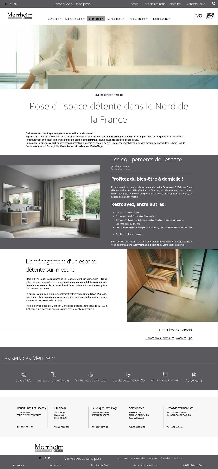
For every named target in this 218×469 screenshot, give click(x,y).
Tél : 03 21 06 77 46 (100, 427)
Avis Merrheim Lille (58, 465)
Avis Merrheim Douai (100, 465)
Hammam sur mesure (159, 338)
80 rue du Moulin (34, 411)
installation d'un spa (95, 294)
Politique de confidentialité (159, 458)
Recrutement (122, 458)
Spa (189, 338)
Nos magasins (160, 18)
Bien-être (95, 18)
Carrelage (53, 18)
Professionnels (137, 18)
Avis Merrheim (18, 465)
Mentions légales (138, 458)
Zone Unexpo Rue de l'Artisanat (71, 412)
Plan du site (177, 458)
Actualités (175, 4)
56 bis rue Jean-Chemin (186, 411)
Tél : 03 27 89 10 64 (25, 427)
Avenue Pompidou (146, 412)
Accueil (135, 4)
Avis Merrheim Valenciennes (146, 465)
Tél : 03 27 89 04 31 (174, 427)
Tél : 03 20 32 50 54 (62, 427)
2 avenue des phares (109, 411)
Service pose (114, 18)
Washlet (181, 338)
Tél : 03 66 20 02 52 (137, 427)
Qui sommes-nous (154, 4)
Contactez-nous (196, 4)
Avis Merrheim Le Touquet (194, 465)
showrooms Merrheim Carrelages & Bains (161, 187)
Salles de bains (73, 18)
